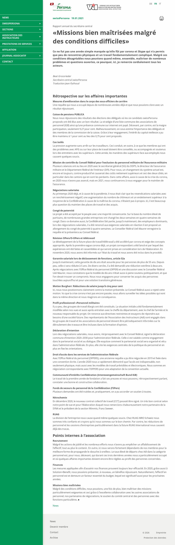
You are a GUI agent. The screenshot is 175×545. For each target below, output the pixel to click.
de (150, 4)
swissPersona (61, 18)
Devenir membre (59, 526)
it (160, 4)
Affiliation (9, 49)
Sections (7, 29)
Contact (54, 532)
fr (155, 4)
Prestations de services (17, 43)
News (56, 505)
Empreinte (161, 533)
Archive (54, 537)
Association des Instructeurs (12, 36)
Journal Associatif (14, 55)
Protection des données (155, 538)
